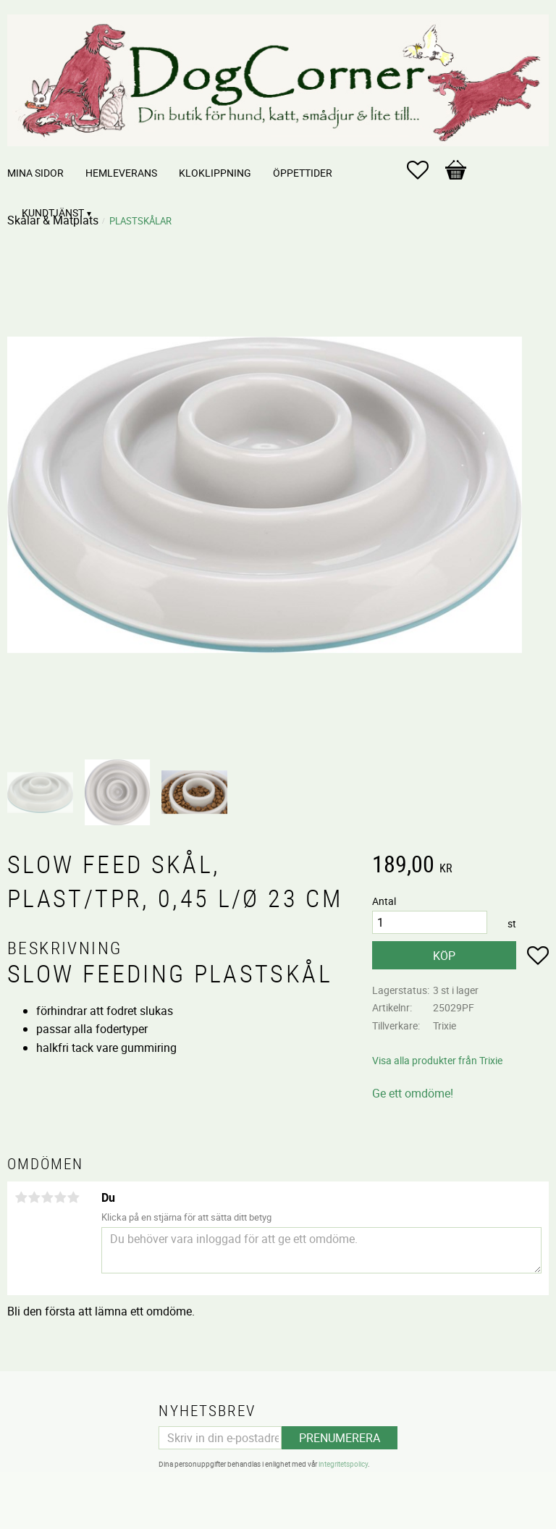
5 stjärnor (73, 1197)
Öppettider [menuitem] (302, 173)
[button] (425, 170)
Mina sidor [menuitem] (35, 173)
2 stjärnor (34, 1197)
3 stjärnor (47, 1197)
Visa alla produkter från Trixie (437, 1060)
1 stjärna (21, 1197)
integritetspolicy (343, 1464)
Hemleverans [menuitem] (121, 173)
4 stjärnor (60, 1197)
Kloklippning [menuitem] (215, 173)
